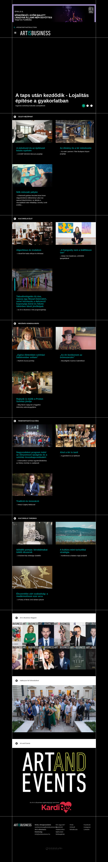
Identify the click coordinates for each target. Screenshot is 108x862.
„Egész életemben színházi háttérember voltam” (30, 356)
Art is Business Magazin (28, 618)
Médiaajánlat (60, 834)
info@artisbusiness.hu (42, 834)
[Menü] (15, 33)
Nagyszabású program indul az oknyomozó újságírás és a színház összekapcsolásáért (31, 454)
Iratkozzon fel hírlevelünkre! (29, 680)
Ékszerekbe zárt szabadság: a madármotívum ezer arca (32, 595)
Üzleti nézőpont (25, 117)
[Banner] (54, 11)
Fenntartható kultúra (28, 421)
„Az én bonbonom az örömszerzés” (71, 356)
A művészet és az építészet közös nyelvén (30, 149)
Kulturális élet (25, 219)
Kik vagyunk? (60, 825)
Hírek (71, 825)
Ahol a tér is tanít (69, 452)
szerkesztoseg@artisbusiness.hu (46, 827)
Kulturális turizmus (27, 518)
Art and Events (25, 743)
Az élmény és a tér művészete (75, 148)
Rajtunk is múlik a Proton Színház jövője (29, 400)
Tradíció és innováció (27, 501)
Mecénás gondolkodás (28, 323)
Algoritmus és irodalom (28, 250)
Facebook (87, 825)
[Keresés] (14, 27)
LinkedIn (87, 829)
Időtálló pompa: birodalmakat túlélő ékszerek (32, 550)
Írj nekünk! (59, 827)
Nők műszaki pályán (27, 192)
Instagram (87, 827)
